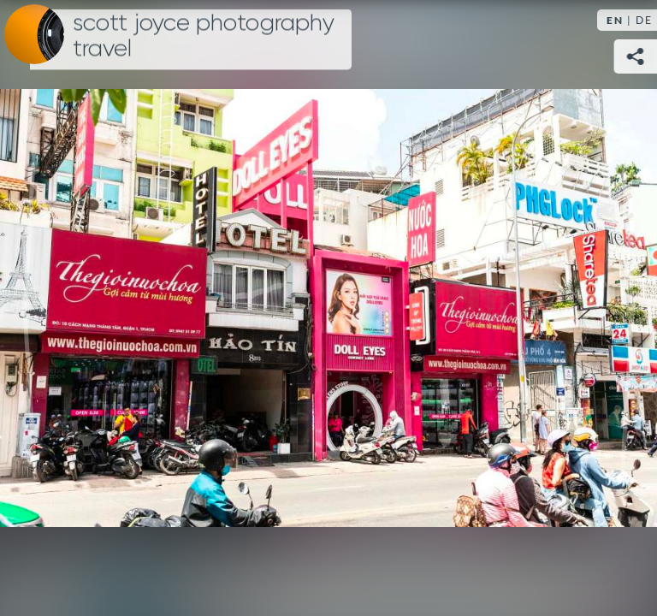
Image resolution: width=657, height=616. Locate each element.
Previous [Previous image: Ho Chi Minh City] (30, 308)
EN (615, 20)
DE (644, 20)
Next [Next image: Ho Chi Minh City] (627, 308)
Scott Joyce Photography (203, 36)
